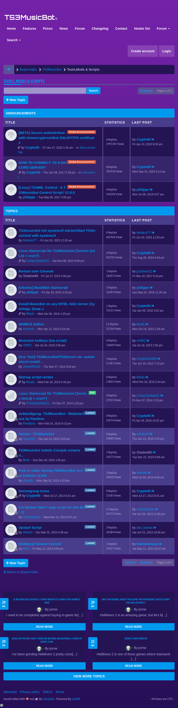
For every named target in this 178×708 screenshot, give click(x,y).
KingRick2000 (146, 359)
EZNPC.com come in (136, 638)
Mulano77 (30, 240)
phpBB (76, 699)
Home (11, 28)
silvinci (27, 532)
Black (30, 313)
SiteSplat (48, 699)
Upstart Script (30, 527)
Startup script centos (36, 377)
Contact (121, 28)
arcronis (28, 329)
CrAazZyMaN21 (37, 261)
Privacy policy (30, 692)
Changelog (100, 28)
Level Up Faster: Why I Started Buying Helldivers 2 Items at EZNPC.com (47, 640)
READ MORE (44, 626)
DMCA (47, 692)
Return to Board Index (20, 572)
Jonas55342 (31, 366)
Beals (141, 324)
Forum (80, 28)
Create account (142, 51)
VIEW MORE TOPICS (89, 676)
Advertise (10, 692)
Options (130, 562)
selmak (142, 472)
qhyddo (28, 480)
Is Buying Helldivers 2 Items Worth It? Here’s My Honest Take (46, 601)
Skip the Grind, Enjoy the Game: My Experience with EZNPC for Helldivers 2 (136, 601)
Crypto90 (32, 147)
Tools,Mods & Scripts (24, 81)
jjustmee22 (144, 271)
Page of (164, 90)
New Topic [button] (15, 100)
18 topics (146, 90)
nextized (29, 439)
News (63, 28)
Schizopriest (31, 517)
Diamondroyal (147, 544)
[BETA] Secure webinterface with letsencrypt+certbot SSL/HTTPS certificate (56, 137)
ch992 (27, 345)
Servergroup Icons (34, 491)
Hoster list (142, 28)
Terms (60, 692)
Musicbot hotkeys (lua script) (43, 340)
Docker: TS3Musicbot (36, 434)
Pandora (29, 423)
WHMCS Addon (31, 324)
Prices (48, 28)
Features (29, 28)
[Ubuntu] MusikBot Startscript (43, 287)
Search (14, 40)
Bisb (26, 548)
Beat (26, 460)
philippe (29, 197)
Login (166, 51)
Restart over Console (36, 271)
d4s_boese (145, 527)
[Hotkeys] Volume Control (40, 544)
